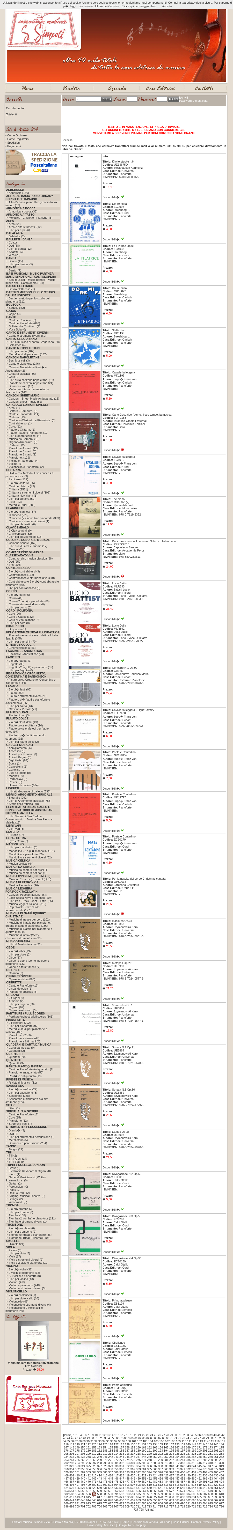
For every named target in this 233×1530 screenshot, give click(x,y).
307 (149, 1463)
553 (66, 1490)
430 (188, 1475)
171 (199, 1447)
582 (66, 1494)
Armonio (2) (16, 1001)
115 (211, 1441)
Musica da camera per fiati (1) (28, 872)
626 (149, 1497)
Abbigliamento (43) (20, 747)
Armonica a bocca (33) (23, 211)
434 (210, 1475)
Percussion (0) (18, 1186)
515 (177, 1484)
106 (161, 1441)
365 (149, 1469)
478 (132, 1481)
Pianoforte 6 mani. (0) (22, 451)
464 (216, 1478)
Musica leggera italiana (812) (27, 904)
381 (77, 1472)
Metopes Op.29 (122, 963)
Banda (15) (16, 261)
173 (210, 1447)
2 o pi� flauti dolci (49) (23, 722)
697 (221, 1503)
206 (71, 1453)
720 (188, 1506)
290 (216, 1459)
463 (210, 1478)
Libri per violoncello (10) (24, 1298)
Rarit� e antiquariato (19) (25, 1076)
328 (105, 1466)
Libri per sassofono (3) (23, 1092)
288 (204, 1459)
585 (83, 1494)
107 (167, 1441)
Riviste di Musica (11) (23, 1082)
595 (138, 1494)
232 (216, 1453)
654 (144, 1500)
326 (94, 1466)
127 (116, 1444)
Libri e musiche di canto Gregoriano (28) (34, 341)
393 (144, 1472)
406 (216, 1472)
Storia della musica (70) (24, 803)
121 (83, 1444)
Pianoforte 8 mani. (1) (22, 454)
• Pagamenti (13, 146)
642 (77, 1500)
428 (177, 1475)
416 (110, 1475)
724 (210, 1506)
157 (121, 1447)
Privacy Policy (210, 1522)
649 (116, 1500)
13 (108, 1435)
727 (136, 1509)
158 (127, 1447)
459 (188, 1478)
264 (71, 1459)
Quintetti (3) (16, 1063)
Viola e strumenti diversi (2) (26, 1259)
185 (116, 1450)
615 (88, 1497)
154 (105, 1447)
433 (204, 1475)
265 (77, 1459)
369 (171, 1469)
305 (138, 1463)
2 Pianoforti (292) (20, 1022)
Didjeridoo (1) (17, 629)
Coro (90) (15, 613)
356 (99, 1469)
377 (216, 1469)
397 (166, 1472)
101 (134, 1441)
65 (151, 1438)
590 (110, 1494)
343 (188, 1466)
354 (88, 1469)
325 (88, 1466)
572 (171, 1490)
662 (188, 1500)
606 (199, 1494)
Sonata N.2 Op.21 (123, 1047)
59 (127, 1438)
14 (111, 1435)
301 (116, 1463)
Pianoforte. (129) (19, 457)
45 (72, 1438)
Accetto (167, 6)
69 (167, 1438)
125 (105, 1444)
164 (160, 1447)
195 (171, 1450)
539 (149, 1487)
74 (187, 1438)
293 (71, 1463)
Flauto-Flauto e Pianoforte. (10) (28, 432)
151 (88, 1447)
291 (221, 1459)
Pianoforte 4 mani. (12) (23, 448)
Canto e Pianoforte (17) (23, 1114)
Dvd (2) (13, 1133)
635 (199, 1497)
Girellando (118, 1342)
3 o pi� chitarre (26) (22, 482)
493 (216, 1481)
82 (219, 1438)
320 (221, 1463)
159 (132, 1447)
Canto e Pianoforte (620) (24, 323)
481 (149, 1481)
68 (163, 1438)
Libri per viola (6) (19, 1253)
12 (104, 1435)
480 (144, 1481)
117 (222, 1441)
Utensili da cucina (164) (24, 785)
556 (83, 1490)
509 (144, 1484)
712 (144, 1506)
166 (171, 1447)
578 (204, 1490)
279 (154, 1459)
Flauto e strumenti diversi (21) (28, 695)
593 (127, 1494)
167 (177, 1447)
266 (83, 1459)
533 (116, 1487)
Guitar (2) (15, 1183)
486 (177, 1481)
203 (216, 1450)
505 (121, 1484)
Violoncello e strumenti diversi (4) (30, 1304)
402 (193, 1472)
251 (160, 1456)
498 (83, 1484)
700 (77, 1506)
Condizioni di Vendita (144, 1522)
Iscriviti (183, 97)
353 (83, 1469)
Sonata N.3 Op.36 (123, 1089)
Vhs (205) (15, 564)
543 (171, 1487)
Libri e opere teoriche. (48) (25, 435)
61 (135, 1438)
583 (71, 1494)
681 (132, 1503)
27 (163, 1435)
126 (110, 1444)
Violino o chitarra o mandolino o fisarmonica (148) (27, 391)
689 (177, 1503)
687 (166, 1503)
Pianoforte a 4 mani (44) (24, 1038)
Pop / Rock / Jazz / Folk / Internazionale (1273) (22, 909)
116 (217, 1441)
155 (110, 1447)
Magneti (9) (16, 775)
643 (83, 1500)
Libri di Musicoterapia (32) (25, 944)
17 (123, 1435)
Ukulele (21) (16, 1244)
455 (166, 1478)
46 (76, 1438)
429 (182, 1475)
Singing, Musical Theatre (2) (27, 1195)
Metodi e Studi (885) (22, 504)
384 (94, 1472)
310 (166, 1463)
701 (83, 1506)
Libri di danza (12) (20, 248)
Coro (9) (14, 376)
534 (121, 1487)
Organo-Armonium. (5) (23, 442)
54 (108, 1438)
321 (66, 1466)
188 (132, 1450)
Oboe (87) (15, 957)
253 (171, 1456)
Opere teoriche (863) (22, 979)
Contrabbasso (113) (21, 574)
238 (88, 1456)
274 (127, 1459)
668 (221, 1500)
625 (144, 1497)
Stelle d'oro (119, 330)
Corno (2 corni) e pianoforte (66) (29, 601)
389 (121, 1472)
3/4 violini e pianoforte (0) (25, 1275)
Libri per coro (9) (19, 622)
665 (204, 1500)
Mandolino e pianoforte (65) (26, 854)
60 (132, 1438)
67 (159, 1438)
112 (195, 1441)
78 (203, 1438)
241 (105, 1456)
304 (132, 1463)
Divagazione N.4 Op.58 (127, 1258)
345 (199, 1466)
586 (88, 1494)
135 (160, 1444)
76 (195, 1438)
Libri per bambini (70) (23, 641)
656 (154, 1500)
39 (211, 1435)
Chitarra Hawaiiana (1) (23, 495)
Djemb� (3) (17, 1130)
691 (188, 1503)
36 (199, 1435)
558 (94, 1490)
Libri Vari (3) (16, 828)
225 (177, 1453)
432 (199, 1475)
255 (182, 1456)
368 (166, 1469)
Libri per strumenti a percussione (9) (31, 1136)
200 (199, 1450)
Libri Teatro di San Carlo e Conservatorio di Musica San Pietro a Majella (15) (29, 819)
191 (149, 1450)
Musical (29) (16, 549)
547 (193, 1487)
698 (66, 1506)
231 (210, 1453)
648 (110, 1500)
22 (143, 1435)
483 (160, 1481)
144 (210, 1444)
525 (71, 1487)
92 (95, 1441)
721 (193, 1506)
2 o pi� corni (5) (19, 594)
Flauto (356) (16, 692)
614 (83, 1497)
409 (71, 1475)
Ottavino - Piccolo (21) (23, 709)
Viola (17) (15, 1256)
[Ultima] (149, 1509)
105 (156, 1441)
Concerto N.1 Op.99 (124, 667)
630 (171, 1497)
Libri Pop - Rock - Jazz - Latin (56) (31, 900)
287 (199, 1459)
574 (182, 1490)
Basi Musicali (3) (19, 360)
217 (132, 1453)
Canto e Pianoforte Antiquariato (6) (31, 1069)
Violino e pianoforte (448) (25, 1285)
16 (119, 1435)
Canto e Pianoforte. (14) (24, 414)
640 (66, 1500)
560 (105, 1490)
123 (94, 1444)
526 (77, 1487)
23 (147, 1435)
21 (139, 1435)
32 (183, 1435)
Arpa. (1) (14, 407)
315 (193, 1463)
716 (166, 1506)
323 (77, 1466)
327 (99, 1466)
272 (116, 1459)
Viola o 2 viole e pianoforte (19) (28, 1262)
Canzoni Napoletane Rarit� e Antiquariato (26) (26, 369)
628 (160, 1497)
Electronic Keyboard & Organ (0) (30, 1171)
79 (207, 1438)
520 (204, 1484)
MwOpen (109, 1525)
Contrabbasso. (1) (20, 423)
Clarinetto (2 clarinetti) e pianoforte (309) (34, 518)
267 (88, 1459)
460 (193, 1478)
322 (71, 1466)
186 (121, 1450)
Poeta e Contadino (124, 752)
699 (71, 1506)
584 (77, 1494)
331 (121, 1466)
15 (115, 1435)
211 (99, 1453)
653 (138, 1500)
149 (77, 1447)
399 (177, 1472)
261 (216, 1456)
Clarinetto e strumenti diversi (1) (29, 521)
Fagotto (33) (16, 664)
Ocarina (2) (16, 973)
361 (127, 1469)
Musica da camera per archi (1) (28, 869)
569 (154, 1490)
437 (66, 1478)
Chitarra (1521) (18, 489)
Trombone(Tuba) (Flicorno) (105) (29, 1237)
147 (66, 1447)
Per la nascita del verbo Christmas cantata (139, 878)
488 (188, 1481)
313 (182, 1463)
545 (182, 1487)
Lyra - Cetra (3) (18, 841)
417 (116, 1475)
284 (182, 1459)
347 (210, 1466)
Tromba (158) (17, 1215)
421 (138, 1475)
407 (221, 1472)
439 (77, 1478)
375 (204, 1469)
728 (141, 1509)
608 (210, 1494)
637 (210, 1497)
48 (84, 1438)
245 (127, 1456)
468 (77, 1481)
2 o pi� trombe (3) (21, 1208)
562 (116, 1490)
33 (187, 1435)
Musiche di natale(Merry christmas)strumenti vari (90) (23, 936)
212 (105, 1453)
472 (99, 1481)
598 (154, 1494)
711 (138, 1506)
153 (99, 1447)
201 (204, 1450)
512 (160, 1484)
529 (94, 1487)
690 (182, 1503)
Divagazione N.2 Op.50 (127, 1173)
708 (121, 1506)
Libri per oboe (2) (20, 954)
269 (99, 1459)
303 (127, 1463)
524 (66, 1487)
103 (145, 1441)
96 (111, 1441)
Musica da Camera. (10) (24, 438)
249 (149, 1456)
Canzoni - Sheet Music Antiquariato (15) (34, 398)
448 (127, 1478)
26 (159, 1435)
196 (177, 1450)
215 (121, 1453)
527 (83, 1487)
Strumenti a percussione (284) (28, 1143)
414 (99, 1475)
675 (99, 1503)
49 (88, 1438)
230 (204, 1453)
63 (143, 1438)
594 (132, 1494)
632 (182, 1497)
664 (199, 1500)
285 (188, 1459)
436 (221, 1475)
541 (160, 1487)
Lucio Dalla (119, 625)
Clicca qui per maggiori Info (138, 6)
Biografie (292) (18, 797)
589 (105, 1494)
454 (160, 1478)
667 (216, 1500)
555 (77, 1490)
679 (121, 1503)
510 (149, 1484)
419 (127, 1475)
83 (223, 1438)
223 (166, 1453)
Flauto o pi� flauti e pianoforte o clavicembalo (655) (27, 701)
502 (105, 1484)
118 (66, 1444)
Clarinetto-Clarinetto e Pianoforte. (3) (32, 420)
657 (160, 1500)
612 (71, 1497)
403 (199, 1472)
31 (179, 1435)
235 (71, 1456)
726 (221, 1506)
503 (110, 1484)
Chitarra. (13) (17, 417)
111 (189, 1441)
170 (193, 1447)
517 (188, 1484)
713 (149, 1506)
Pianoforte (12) (18, 1120)
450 (138, 1478)
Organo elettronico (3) (23, 1010)
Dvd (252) (15, 561)
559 (99, 1490)
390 (127, 1472)
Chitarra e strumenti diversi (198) (29, 492)
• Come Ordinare (16, 135)
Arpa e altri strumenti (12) (25, 227)
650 (121, 1500)
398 (171, 1472)
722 (199, 1506)
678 (116, 1503)
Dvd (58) (14, 245)
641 (71, 1500)
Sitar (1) (14, 1108)
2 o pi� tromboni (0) (22, 1228)
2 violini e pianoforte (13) (24, 1272)
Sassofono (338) (19, 1095)
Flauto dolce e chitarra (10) (26, 725)
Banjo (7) (15, 270)
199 (193, 1450)
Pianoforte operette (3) (23, 991)
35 (195, 1435)
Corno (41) (16, 598)
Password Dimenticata (193, 100)
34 (191, 1435)
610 (221, 1494)
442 (94, 1478)
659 (171, 1500)
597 (149, 1494)
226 (182, 1453)
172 (204, 1447)
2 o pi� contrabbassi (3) (24, 571)
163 (154, 1447)
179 (83, 1450)
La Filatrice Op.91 (123, 245)
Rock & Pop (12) (19, 1192)
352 (77, 1469)
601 (171, 1494)
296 (88, 1463)
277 (144, 1459)
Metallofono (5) (18, 1140)
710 (132, 1506)
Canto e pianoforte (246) (24, 363)
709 (127, 1506)
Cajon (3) (14, 313)
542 (166, 1487)
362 (132, 1469)
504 (116, 1484)
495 (66, 1484)
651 (127, 1500)
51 (96, 1438)
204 (221, 1450)
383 (88, 1472)
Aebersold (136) (19, 192)
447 (121, 1478)
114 (206, 1441)
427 (171, 1475)
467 (71, 1481)
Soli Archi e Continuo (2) (24, 326)
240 (99, 1456)
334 (138, 1466)
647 (105, 1500)
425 (160, 1475)
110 (183, 1441)
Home (125, 1522)
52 (100, 1438)
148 (71, 1447)
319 (216, 1463)
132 (144, 1444)
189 (138, 1450)
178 (77, 1450)
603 (182, 1494)
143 (204, 1444)
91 (91, 1441)
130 (132, 1444)
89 (84, 1441)
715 (160, 1506)
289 (210, 1459)
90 (88, 1441)
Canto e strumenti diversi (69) (27, 335)
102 (139, 1441)
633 (188, 1497)
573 (177, 1490)
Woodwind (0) (18, 1202)
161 (144, 1447)
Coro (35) (15, 1117)
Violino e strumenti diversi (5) (27, 1288)
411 (83, 1475)
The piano (118, 499)
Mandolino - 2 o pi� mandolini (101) (32, 850)
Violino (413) (17, 1282)
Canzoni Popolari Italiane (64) (28, 894)
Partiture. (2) (17, 445)
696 (216, 1503)
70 (171, 1438)
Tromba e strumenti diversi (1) (28, 1221)
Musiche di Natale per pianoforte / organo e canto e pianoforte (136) (28, 924)
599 (160, 1494)
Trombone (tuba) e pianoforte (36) (30, 1234)
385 (99, 1472)
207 (77, 1453)
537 (138, 1487)
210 (94, 1453)
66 (155, 1438)
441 (88, 1478)
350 (66, 1469)
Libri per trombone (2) (22, 1231)
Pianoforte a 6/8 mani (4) (24, 1041)
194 (166, 1450)
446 (116, 1478)
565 (132, 1490)
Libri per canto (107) (21, 351)
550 (210, 1487)
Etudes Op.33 (120, 1131)
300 (110, 1463)
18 (127, 1435)
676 (105, 1503)
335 (144, 1466)
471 (94, 1481)
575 (188, 1490)
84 (64, 1441)
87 (76, 1441)
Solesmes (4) (17, 345)
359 (116, 1469)
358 (110, 1469)
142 (199, 1444)
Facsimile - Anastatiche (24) (26, 654)
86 (72, 1441)
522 (216, 1484)
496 (71, 1484)
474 (110, 1481)
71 (175, 1438)
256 (188, 1456)
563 (121, 1490)
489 (193, 1481)
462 (204, 1478)
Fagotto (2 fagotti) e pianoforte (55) (31, 667)
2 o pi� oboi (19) (20, 951)
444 (105, 1478)
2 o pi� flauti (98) (20, 689)
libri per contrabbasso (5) (24, 588)
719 (182, 1506)
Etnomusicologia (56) (22, 647)
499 (88, 1484)
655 (149, 1500)
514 (171, 1484)
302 (121, 1463)
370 (177, 1469)
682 (138, 1503)
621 (121, 1497)
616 (94, 1497)
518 (193, 1484)
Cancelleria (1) (18, 766)
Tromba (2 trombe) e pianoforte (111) (32, 1218)
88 (80, 1441)
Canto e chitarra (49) (22, 486)
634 (193, 1497)
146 (221, 1444)
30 (175, 1435)
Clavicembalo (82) (20, 533)
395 (154, 1472)
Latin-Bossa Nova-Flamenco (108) (30, 897)
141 (193, 1444)
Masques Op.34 (122, 920)
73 (183, 1438)
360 (121, 1469)
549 (204, 1487)
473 (105, 1481)
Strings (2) (16, 1199)
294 (77, 1463)
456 (171, 1478)
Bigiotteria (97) (18, 760)
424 (154, 1475)
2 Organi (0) (16, 997)
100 (128, 1441)
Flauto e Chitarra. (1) (22, 429)
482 (154, 1481)
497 (77, 1484)
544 (177, 1487)
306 (144, 1463)
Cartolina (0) (17, 769)
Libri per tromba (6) (21, 1212)
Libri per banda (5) (21, 264)
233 (221, 1453)
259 (204, 1456)
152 (94, 1447)
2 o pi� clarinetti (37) (22, 511)
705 (105, 1506)
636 (204, 1497)
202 (210, 1450)
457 (177, 1478)
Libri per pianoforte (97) (23, 1025)
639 (221, 1497)
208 (83, 1453)
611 (66, 1497)
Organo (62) (16, 1007)
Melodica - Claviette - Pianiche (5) (30, 217)
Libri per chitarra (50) (22, 498)
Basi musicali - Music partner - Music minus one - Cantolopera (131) (30, 281)
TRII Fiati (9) (17, 1161)
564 (127, 1490)
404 (204, 1472)
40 (214, 1435)
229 (199, 1453)
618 (105, 1497)
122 (88, 1444)
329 (110, 1466)
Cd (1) (13, 242)
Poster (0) (15, 782)
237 (83, 1456)
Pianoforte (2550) (20, 1035)
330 (116, 1466)
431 (193, 1475)
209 (88, 1453)
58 (124, 1438)
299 (105, 1463)
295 (83, 1463)
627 (154, 1497)
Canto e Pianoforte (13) (23, 985)
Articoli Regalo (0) (20, 757)
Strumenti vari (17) (21, 386)
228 (193, 1453)
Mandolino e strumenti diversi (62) (30, 857)
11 (99, 1435)
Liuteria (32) (16, 834)
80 (211, 1438)
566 (138, 1490)
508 (138, 1484)
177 (71, 1450)
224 (171, 1453)
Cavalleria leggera (123, 372)
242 (110, 1456)
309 (160, 1463)
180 (88, 1450)
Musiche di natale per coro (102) (29, 919)
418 (121, 1475)
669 (66, 1503)
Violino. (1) (15, 463)
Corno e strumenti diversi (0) (27, 604)
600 (166, 1494)
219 (144, 1453)
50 (92, 1438)
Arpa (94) (14, 223)
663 (193, 1500)
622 (127, 1497)
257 (193, 1456)
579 (210, 1490)
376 (210, 1469)
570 (160, 1490)
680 (127, 1503)
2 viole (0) (15, 1250)
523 (221, 1484)
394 (149, 1472)
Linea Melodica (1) (20, 988)
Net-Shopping (136, 1525)
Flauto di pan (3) (19, 715)
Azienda (165, 1522)
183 (105, 1450)
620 (116, 1497)
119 (71, 1444)
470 (88, 1481)
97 (115, 1441)
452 (149, 1478)
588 (99, 1494)
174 (216, 1447)
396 (160, 1472)
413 (94, 1475)
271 (110, 1459)
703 (94, 1506)
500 (94, 1484)
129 (127, 1444)
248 (144, 1456)
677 (110, 1503)
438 (71, 1478)
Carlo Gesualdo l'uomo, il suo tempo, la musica (142, 414)
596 (144, 1494)
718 (177, 1506)
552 (221, 1487)
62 (139, 1438)
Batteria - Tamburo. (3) (23, 411)
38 (207, 1435)
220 (149, 1453)
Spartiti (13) (16, 251)
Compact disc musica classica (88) (31, 558)
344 (193, 1466)
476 (121, 1481)
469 (83, 1481)
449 (132, 1478)
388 (116, 1472)
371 (182, 1469)
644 (88, 1500)
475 (116, 1481)
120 (77, 1444)
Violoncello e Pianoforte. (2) (26, 466)
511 (154, 1484)
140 (188, 1444)
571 (166, 1490)
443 (99, 1478)
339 (166, 1466)
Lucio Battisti (120, 583)
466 (66, 1481)
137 (171, 1444)
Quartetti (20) (17, 1056)
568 (149, 1490)
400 (182, 1472)
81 (215, 1438)
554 (71, 1490)
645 (94, 1500)
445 (110, 1478)
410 (77, 1475)
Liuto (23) (15, 501)
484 (166, 1481)
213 (110, 1453)
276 (138, 1459)
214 (116, 1453)
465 (221, 1478)
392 (138, 1472)
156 (116, 1447)
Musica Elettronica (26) (24, 885)
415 (105, 1475)
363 (138, 1469)
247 (138, 1456)
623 (132, 1497)
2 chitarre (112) (18, 479)
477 (127, 1481)
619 (110, 1497)
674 (94, 1503)
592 (121, 1494)
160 (138, 1447)
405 (210, 1472)
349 (221, 1466)
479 (138, 1481)
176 (66, 1450)
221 (154, 1453)
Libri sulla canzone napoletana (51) (31, 379)
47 (80, 1438)
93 (99, 1441)
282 (171, 1459)
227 (188, 1453)
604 (188, 1494)
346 (204, 1466)
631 (177, 1497)
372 (188, 1469)
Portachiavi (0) (18, 779)
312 (177, 1463)
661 (182, 1500)
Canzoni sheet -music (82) (25, 401)
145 (216, 1444)
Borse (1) (14, 763)
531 (105, 1487)
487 (182, 1481)
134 (154, 1444)
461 (199, 1478)
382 (83, 1472)
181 (94, 1450)
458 (182, 1478)
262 (221, 1456)
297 (94, 1463)
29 (171, 1435)
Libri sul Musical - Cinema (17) (28, 546)
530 (99, 1487)
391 (132, 1472)
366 (154, 1469)
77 (199, 1438)
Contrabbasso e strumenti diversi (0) (32, 577)
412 (88, 1475)
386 (105, 1472)
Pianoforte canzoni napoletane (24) (31, 383)
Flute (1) (14, 1174)
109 (178, 1441)
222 (160, 1453)
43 (64, 1438)
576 (193, 1490)
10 (96, 1435)
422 (144, 1475)
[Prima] (67, 1435)
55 (112, 1438)
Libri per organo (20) (22, 1004)
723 (204, 1506)
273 (121, 1459)
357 (105, 1469)
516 (182, 1484)
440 (83, 1478)
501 (99, 1484)
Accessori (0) (17, 751)
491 (204, 1481)
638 (216, 1497)
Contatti (196, 1522)
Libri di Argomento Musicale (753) (30, 800)
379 (66, 1472)
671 (77, 1503)
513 (166, 1484)
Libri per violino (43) (21, 1279)
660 (177, 1500)
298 (99, 1463)
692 (193, 1503)
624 (138, 1497)
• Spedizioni (12, 142)
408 (66, 1475)
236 (77, 1456)
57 (120, 1438)
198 (188, 1450)
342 (182, 1466)
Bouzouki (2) (17, 307)
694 (204, 1503)
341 (177, 1466)
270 (105, 1459)
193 (160, 1450)
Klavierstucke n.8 (123, 161)
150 (83, 1447)
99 (123, 1441)
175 (221, 1447)
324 (83, 1466)
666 (210, 1500)
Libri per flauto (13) (21, 706)
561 (110, 1490)
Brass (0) (14, 1167)
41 (219, 1435)
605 (193, 1494)
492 (210, 1481)
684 (149, 1503)
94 (103, 1441)
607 (204, 1494)
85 (68, 1441)
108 (172, 1441)
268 (94, 1459)
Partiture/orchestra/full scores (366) (31, 1016)
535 (127, 1487)
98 (119, 1441)
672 (83, 1503)
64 (147, 1438)
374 (199, 1469)
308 (154, 1463)
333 (132, 1466)
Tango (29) (16, 1149)
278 (149, 1459)
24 (151, 1435)
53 (104, 1438)
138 (177, 1444)
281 (166, 1459)
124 (99, 1444)
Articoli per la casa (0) (23, 754)
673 (88, 1503)
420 (132, 1475)
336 (149, 1466)
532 (110, 1487)
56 (116, 1438)
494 (221, 1481)
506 (127, 1484)
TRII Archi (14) (18, 1158)
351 (71, 1469)
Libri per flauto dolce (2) (24, 741)
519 (199, 1484)
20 (135, 1435)
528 (88, 1487)
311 (171, 1463)
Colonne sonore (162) (22, 543)
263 (66, 1459)
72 (179, 1438)
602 (177, 1494)
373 (193, 1469)
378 (221, 1469)
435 (216, 1475)
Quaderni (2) (17, 1050)
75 (191, 1438)
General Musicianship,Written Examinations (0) (25, 1179)
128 (121, 1444)
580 (216, 1490)
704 (99, 1506)
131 (138, 1444)
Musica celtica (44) (21, 863)
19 (131, 1435)
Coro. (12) (15, 426)
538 (144, 1487)
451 (144, 1478)
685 (154, 1503)
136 (166, 1444)
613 (77, 1497)
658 (166, 1500)
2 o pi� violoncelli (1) (22, 1295)
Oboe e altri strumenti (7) (24, 966)
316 (199, 1463)
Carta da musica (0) (22, 1047)
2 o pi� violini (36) (20, 1269)
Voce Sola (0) (17, 329)
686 (160, 1503)
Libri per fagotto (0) (21, 670)
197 (182, 1450)
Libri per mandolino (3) (23, 847)
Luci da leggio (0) (20, 772)
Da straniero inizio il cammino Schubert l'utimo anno (145, 541)
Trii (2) (13, 1155)
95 (107, 1441)
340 (171, 1466)
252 (166, 1456)
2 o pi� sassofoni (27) (23, 1089)
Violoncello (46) (18, 1301)
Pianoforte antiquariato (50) (26, 1072)
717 (171, 1506)
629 (166, 1497)
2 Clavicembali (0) (20, 530)
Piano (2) (14, 1189)
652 (132, 1500)
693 (199, 1503)
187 (127, 1450)
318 (210, 1463)
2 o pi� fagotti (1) (20, 660)
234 (66, 1456)
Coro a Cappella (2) (21, 616)
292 (66, 1463)
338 (160, 1466)
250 (154, 1456)
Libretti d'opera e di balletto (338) (29, 791)
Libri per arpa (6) (19, 230)
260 (210, 1456)
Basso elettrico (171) (22, 289)
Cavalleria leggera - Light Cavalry (133, 709)
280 (160, 1459)
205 (66, 1453)
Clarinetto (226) (18, 515)
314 (188, 1463)
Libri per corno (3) (20, 607)
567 (144, 1490)
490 (199, 1481)
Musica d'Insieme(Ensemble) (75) (30, 879)
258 (199, 1456)
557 (88, 1490)
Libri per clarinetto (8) (22, 524)
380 (71, 1472)
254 (177, 1456)
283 (177, 1459)
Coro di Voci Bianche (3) (24, 619)
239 (94, 1456)
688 (171, 1503)
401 (188, 1472)
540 (154, 1487)
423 (149, 1475)
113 (200, 1441)
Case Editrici (181, 1522)
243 (116, 1456)
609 (216, 1494)
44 (68, 1438)
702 (88, 1506)
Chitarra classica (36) (22, 373)
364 (144, 1469)
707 (116, 1506)
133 (149, 1444)
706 (110, 1506)
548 (199, 1487)
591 (116, 1494)
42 (222, 1435)
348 (216, 1466)
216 (127, 1453)
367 (160, 1469)
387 (110, 1472)
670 (71, 1503)
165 (166, 1447)
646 (99, 1500)
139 (182, 1444)
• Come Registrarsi (17, 139)
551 (216, 1487)
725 (216, 1506)
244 (121, 1456)
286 (193, 1459)
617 (99, 1497)
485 (171, 1481)
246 (132, 1456)
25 (155, 1435)
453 (154, 1478)
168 (182, 1447)
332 (127, 1466)
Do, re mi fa (119, 203)
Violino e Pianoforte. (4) (24, 460)
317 (204, 1463)
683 (144, 1503)
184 (110, 1450)
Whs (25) (14, 254)
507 (132, 1484)
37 (203, 1435)
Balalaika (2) (17, 236)
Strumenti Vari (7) (20, 1123)
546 (188, 1487)
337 (154, 1466)
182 (99, 1450)
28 (167, 1435)
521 (210, 1484)
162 (149, 1447)
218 (138, 1453)
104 (150, 1441)
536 (132, 1487)
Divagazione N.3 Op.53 (127, 1216)
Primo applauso (122, 1300)
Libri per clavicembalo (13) (25, 536)
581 (221, 1490)
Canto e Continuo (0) (22, 320)
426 (166, 1475)
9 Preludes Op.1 (122, 1005)
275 (132, 1459)
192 (154, 1450)
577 (199, 1490)
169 (188, 1447)
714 (154, 1506)
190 (144, 1450)
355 (94, 1469)
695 (210, 1503)
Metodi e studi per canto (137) (28, 354)
